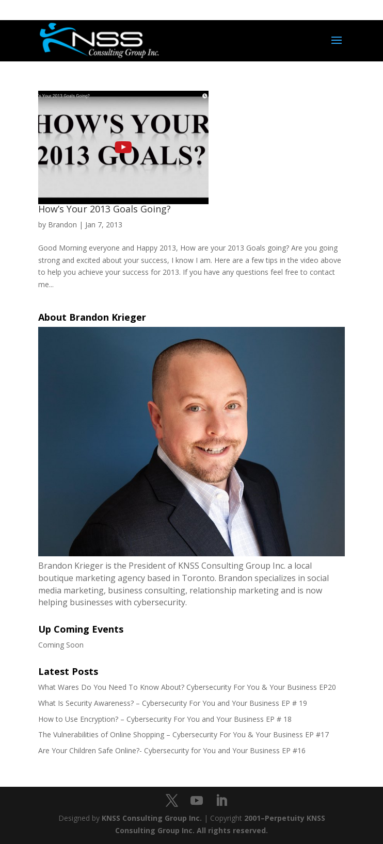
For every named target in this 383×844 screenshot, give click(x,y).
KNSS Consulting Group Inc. (152, 818)
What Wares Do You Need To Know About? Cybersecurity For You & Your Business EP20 (187, 687)
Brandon (62, 224)
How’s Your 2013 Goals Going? (104, 209)
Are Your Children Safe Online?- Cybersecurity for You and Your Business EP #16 (172, 750)
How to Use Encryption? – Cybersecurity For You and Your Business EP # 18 (165, 719)
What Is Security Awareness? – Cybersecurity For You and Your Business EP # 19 (172, 703)
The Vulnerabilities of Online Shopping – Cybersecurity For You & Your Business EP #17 (183, 734)
